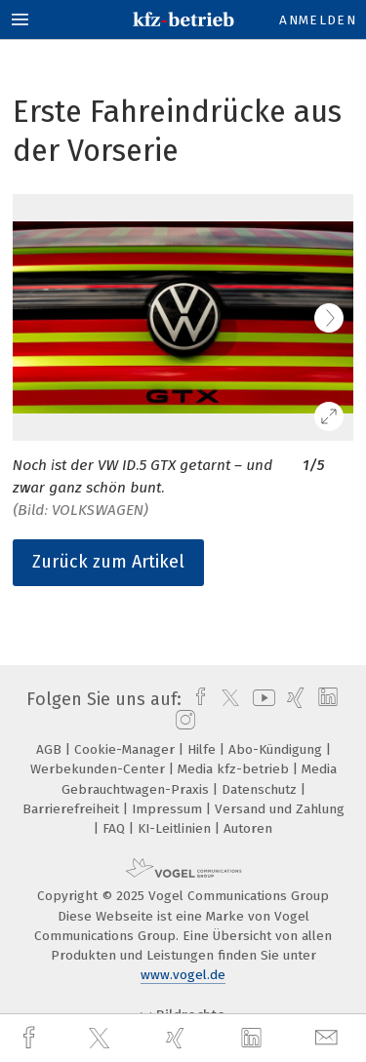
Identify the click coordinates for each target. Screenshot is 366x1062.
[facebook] (31, 1038)
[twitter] (101, 1038)
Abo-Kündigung (277, 749)
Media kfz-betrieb (235, 769)
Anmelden (317, 20)
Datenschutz (261, 789)
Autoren (248, 828)
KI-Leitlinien (176, 828)
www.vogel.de (183, 974)
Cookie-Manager (126, 749)
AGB (50, 749)
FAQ (115, 828)
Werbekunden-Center (99, 769)
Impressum (169, 809)
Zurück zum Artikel (108, 561)
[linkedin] (253, 1038)
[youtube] (260, 699)
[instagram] (183, 720)
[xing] (177, 1038)
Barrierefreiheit (72, 809)
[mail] (329, 1038)
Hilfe (203, 749)
